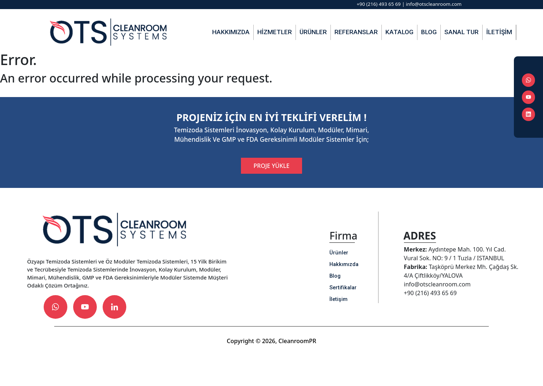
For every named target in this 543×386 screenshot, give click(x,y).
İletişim (499, 32)
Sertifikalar (343, 287)
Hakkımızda (231, 32)
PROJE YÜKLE (272, 166)
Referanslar (356, 32)
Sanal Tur (461, 32)
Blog (429, 32)
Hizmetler (274, 32)
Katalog (399, 32)
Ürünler (313, 32)
